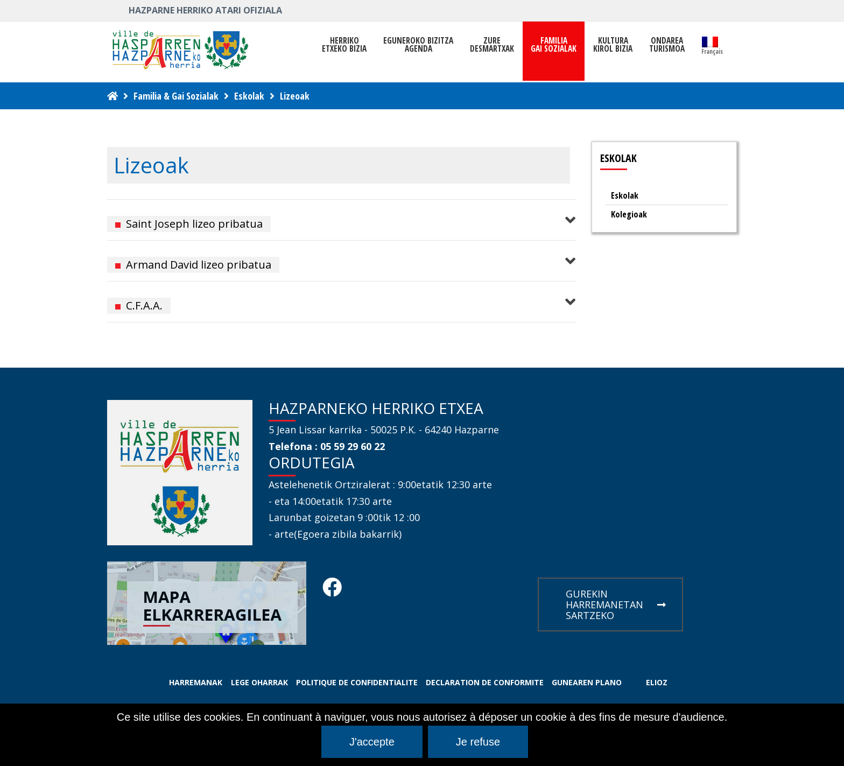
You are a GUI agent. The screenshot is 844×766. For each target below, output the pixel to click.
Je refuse (478, 742)
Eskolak (249, 95)
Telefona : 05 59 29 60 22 (327, 446)
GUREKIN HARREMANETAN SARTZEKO (616, 604)
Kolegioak (629, 214)
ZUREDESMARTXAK (492, 44)
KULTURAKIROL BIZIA (612, 44)
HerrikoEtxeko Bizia (344, 44)
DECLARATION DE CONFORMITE (485, 682)
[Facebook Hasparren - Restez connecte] (332, 590)
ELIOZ (656, 682)
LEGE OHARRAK (259, 682)
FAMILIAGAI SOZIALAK (553, 44)
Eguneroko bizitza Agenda (418, 44)
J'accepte (372, 742)
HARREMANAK (195, 682)
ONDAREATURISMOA (667, 44)
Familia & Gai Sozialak (176, 95)
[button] (341, 220)
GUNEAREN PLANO (587, 682)
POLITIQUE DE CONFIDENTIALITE (357, 682)
